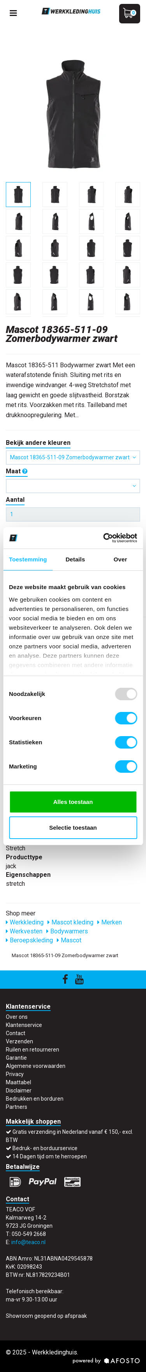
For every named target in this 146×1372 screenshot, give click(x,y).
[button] (73, 486)
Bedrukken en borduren (34, 1099)
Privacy (15, 1074)
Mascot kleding (70, 922)
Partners (16, 1107)
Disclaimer (19, 1090)
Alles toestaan (73, 801)
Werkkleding (25, 922)
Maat (17, 471)
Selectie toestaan (73, 827)
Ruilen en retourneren (32, 1049)
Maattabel (18, 1082)
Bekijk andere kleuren (38, 442)
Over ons (17, 1017)
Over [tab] (120, 559)
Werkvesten (24, 931)
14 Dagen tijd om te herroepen (49, 1156)
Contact (15, 1033)
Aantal (15, 499)
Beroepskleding (29, 940)
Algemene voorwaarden (35, 1066)
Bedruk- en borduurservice (44, 1148)
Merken (109, 922)
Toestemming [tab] (28, 559)
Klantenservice (24, 1025)
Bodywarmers (67, 931)
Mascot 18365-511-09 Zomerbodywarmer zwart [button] (73, 457)
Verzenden (19, 1041)
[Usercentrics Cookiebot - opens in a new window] (104, 538)
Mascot (69, 940)
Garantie (16, 1058)
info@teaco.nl (28, 1242)
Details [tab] (75, 559)
